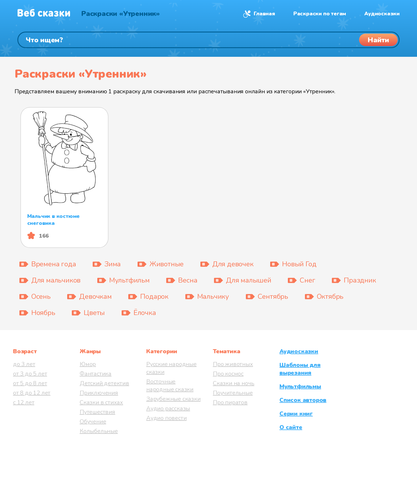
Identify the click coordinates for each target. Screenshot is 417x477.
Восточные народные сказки (169, 385)
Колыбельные (99, 431)
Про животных (233, 364)
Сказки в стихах (101, 402)
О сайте (290, 427)
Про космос (228, 374)
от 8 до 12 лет (31, 393)
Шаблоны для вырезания (300, 369)
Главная (264, 13)
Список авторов (302, 400)
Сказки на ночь (233, 383)
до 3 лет (24, 364)
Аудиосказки (382, 13)
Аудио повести (166, 418)
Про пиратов (230, 402)
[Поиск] (208, 39)
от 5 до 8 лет (30, 383)
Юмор (88, 364)
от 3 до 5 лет (30, 374)
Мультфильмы (300, 386)
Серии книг (296, 414)
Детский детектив (104, 383)
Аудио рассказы (168, 408)
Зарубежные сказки (173, 399)
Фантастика (95, 374)
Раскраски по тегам (319, 13)
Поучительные (233, 393)
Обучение (93, 421)
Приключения (99, 393)
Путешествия (97, 412)
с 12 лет (23, 402)
